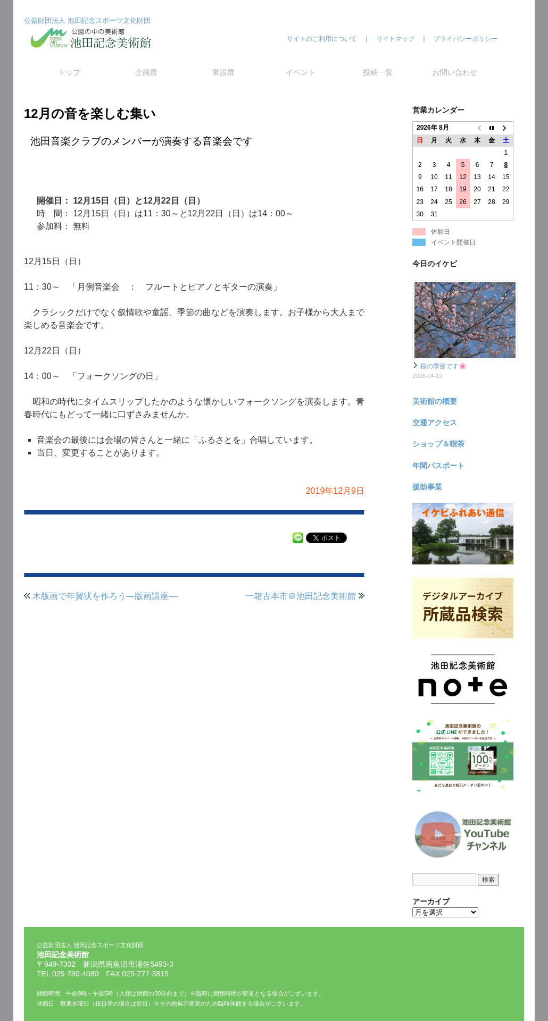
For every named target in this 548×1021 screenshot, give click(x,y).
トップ (69, 72)
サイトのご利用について (322, 39)
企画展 (146, 72)
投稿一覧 (378, 72)
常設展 (223, 72)
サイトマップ (395, 39)
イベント (300, 72)
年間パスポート (438, 465)
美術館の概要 (434, 401)
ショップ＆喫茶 (438, 444)
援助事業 (427, 487)
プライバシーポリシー (465, 39)
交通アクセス (434, 422)
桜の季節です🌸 (443, 366)
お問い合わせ (455, 72)
